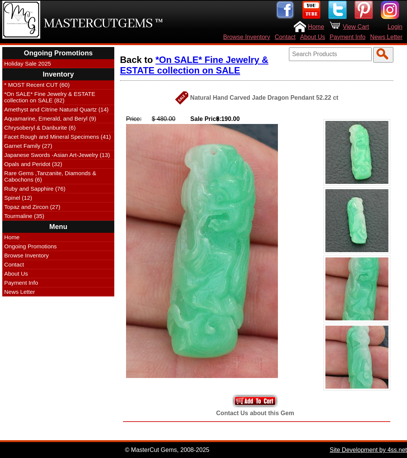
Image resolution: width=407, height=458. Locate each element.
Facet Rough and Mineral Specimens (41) (57, 136)
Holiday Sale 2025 (27, 63)
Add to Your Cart (255, 401)
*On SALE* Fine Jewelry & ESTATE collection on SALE (194, 65)
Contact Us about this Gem (255, 413)
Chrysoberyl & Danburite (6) (40, 127)
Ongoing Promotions (30, 246)
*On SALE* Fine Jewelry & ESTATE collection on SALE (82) (49, 97)
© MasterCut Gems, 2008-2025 (167, 450)
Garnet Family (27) (28, 146)
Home (316, 27)
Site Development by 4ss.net (368, 450)
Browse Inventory (246, 37)
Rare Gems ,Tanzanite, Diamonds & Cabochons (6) (50, 176)
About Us (312, 37)
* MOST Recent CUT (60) (36, 85)
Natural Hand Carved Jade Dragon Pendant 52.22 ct (264, 97)
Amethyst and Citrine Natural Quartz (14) (56, 109)
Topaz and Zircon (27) (32, 207)
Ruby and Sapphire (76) (34, 188)
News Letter (386, 37)
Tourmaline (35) (24, 216)
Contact (284, 37)
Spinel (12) (18, 197)
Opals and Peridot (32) (33, 164)
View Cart (356, 27)
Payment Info (347, 37)
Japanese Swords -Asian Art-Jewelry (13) (57, 155)
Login (395, 27)
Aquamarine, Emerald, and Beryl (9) (50, 118)
